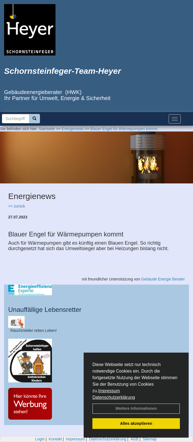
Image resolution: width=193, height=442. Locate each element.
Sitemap (150, 439)
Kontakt (55, 439)
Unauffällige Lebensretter (44, 309)
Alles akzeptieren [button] (136, 423)
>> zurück (16, 206)
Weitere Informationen (136, 408)
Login (40, 439)
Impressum (109, 390)
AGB (134, 439)
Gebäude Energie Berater (163, 279)
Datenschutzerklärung (113, 397)
